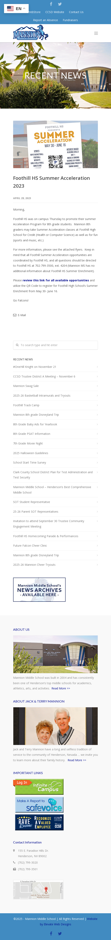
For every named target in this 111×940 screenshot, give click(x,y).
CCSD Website (54, 12)
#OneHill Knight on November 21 (34, 367)
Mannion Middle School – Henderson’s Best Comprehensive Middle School (52, 489)
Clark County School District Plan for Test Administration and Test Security (53, 474)
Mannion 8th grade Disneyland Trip (36, 415)
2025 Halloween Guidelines (30, 453)
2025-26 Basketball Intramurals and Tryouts (41, 395)
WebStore (34, 12)
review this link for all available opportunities (56, 280)
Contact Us (76, 12)
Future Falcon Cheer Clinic (30, 545)
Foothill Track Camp (26, 405)
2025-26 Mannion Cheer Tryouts (34, 565)
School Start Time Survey (29, 462)
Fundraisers (70, 20)
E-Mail (19, 315)
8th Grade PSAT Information (31, 434)
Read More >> (60, 688)
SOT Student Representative (31, 502)
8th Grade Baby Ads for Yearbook (35, 424)
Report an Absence (45, 20)
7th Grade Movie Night (28, 443)
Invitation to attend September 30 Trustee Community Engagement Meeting (48, 523)
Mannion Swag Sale (26, 386)
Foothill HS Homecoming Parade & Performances (45, 536)
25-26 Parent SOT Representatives (35, 511)
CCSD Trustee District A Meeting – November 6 (44, 376)
